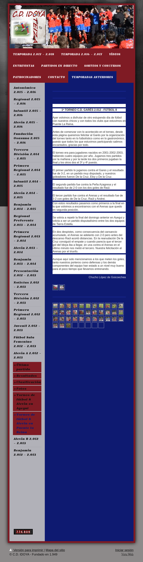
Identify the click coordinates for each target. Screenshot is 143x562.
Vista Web (127, 554)
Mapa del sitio (55, 550)
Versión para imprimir (26, 550)
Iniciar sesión (124, 550)
